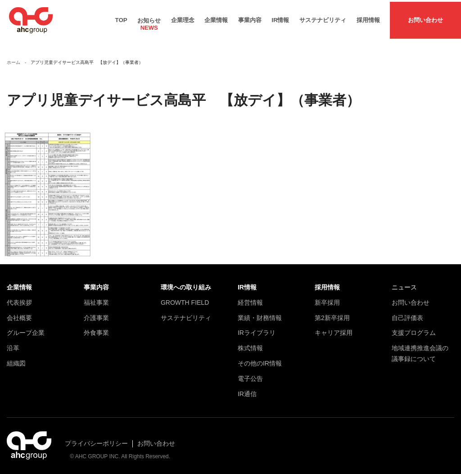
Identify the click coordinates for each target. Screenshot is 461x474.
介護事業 (96, 313)
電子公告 (250, 375)
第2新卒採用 (332, 313)
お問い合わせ (425, 18)
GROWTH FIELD (185, 298)
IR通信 (247, 389)
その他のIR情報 (260, 359)
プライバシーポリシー (96, 439)
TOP (121, 18)
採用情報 (368, 18)
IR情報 (280, 18)
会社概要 (19, 313)
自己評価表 (407, 313)
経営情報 (250, 298)
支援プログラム (414, 329)
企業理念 (182, 18)
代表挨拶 (19, 298)
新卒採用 (327, 298)
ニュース (404, 283)
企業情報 (216, 18)
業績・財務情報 (260, 313)
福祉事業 (96, 298)
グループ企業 (26, 329)
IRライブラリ (257, 329)
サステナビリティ (322, 18)
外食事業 (96, 329)
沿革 (13, 344)
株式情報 (250, 344)
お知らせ (149, 20)
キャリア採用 (334, 329)
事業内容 (250, 18)
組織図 (16, 359)
